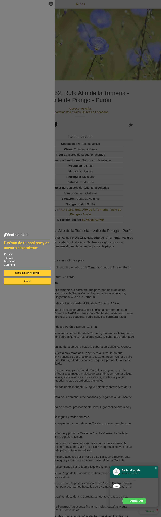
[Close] (51, 4)
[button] (156, 468)
